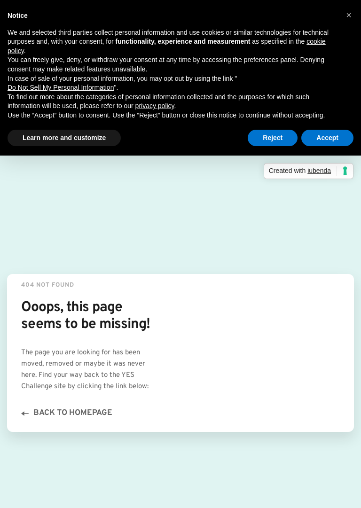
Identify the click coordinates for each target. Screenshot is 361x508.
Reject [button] (273, 137)
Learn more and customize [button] (64, 137)
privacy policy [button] (154, 105)
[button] (348, 15)
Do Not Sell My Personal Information (61, 87)
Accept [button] (327, 137)
